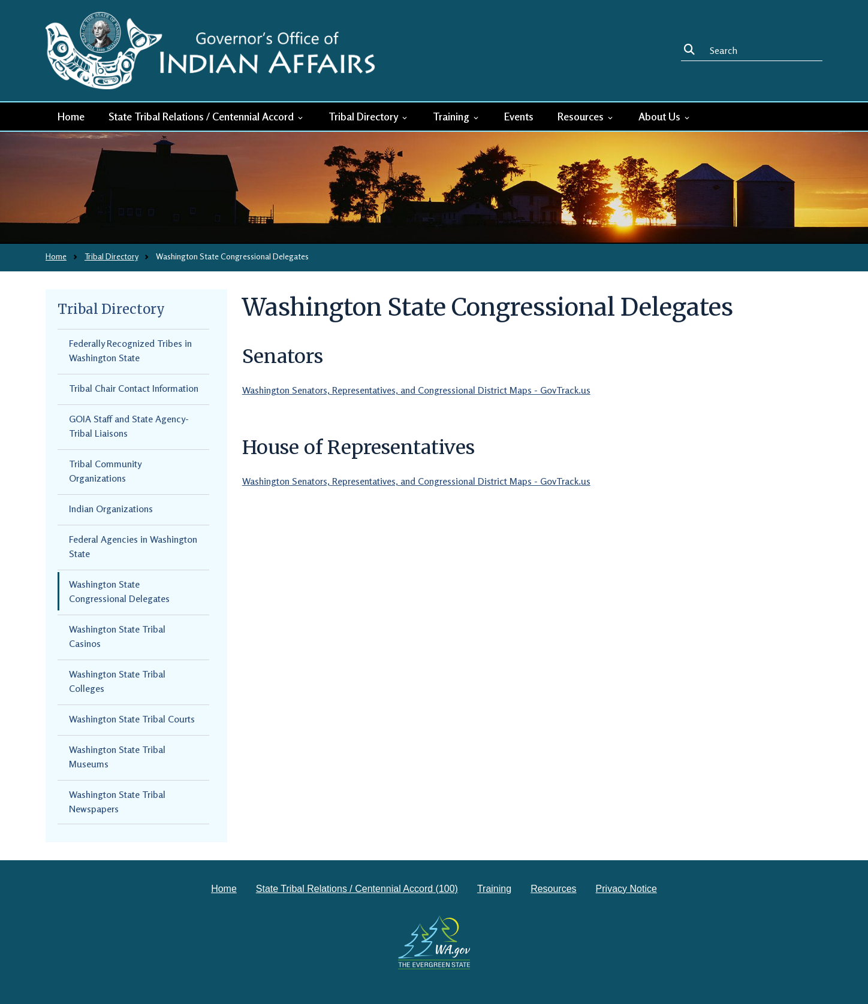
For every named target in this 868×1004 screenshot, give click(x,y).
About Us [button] (664, 116)
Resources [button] (585, 116)
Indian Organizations (111, 509)
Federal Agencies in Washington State (133, 546)
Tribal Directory (111, 256)
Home (71, 116)
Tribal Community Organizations (105, 471)
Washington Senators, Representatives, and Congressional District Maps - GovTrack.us (416, 390)
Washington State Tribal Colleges (117, 681)
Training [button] (456, 116)
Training (494, 889)
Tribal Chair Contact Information (133, 388)
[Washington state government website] (434, 942)
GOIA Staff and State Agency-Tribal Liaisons (129, 426)
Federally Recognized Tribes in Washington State (130, 350)
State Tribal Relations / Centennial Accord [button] (206, 116)
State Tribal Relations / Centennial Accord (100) (357, 889)
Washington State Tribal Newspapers (117, 801)
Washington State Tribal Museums (117, 756)
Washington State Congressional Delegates (119, 591)
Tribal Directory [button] (368, 116)
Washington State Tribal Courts (132, 719)
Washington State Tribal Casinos (117, 636)
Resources (553, 889)
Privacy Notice (626, 889)
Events (519, 116)
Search (692, 50)
